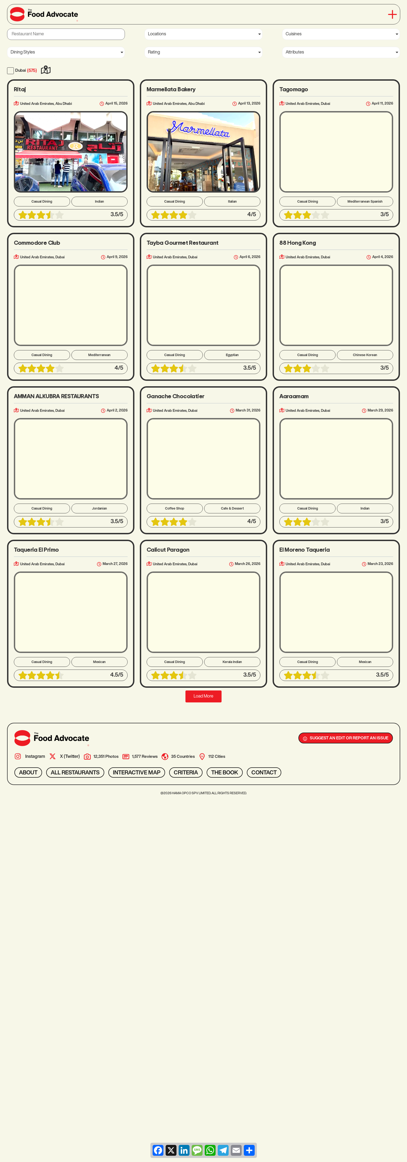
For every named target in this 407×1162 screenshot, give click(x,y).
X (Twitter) (70, 757)
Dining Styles (23, 52)
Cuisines (293, 34)
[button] (392, 14)
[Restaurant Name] (66, 34)
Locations (157, 34)
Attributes (295, 52)
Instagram (35, 757)
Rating (154, 52)
